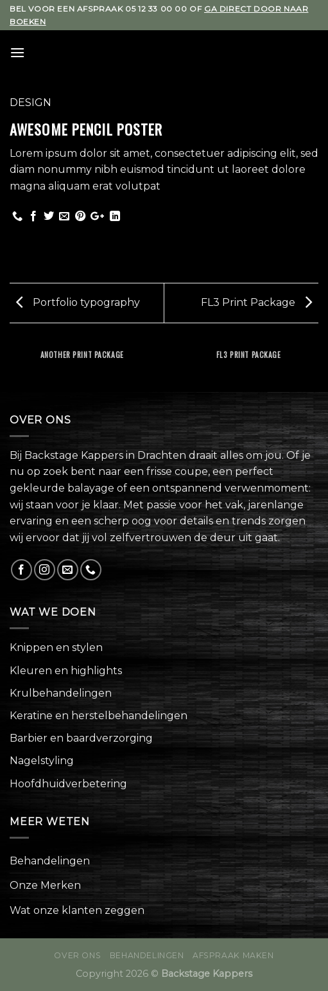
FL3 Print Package (256, 302)
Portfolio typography (78, 302)
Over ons (77, 955)
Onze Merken (45, 885)
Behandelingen (50, 861)
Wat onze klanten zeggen (77, 910)
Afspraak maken (233, 955)
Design (30, 102)
